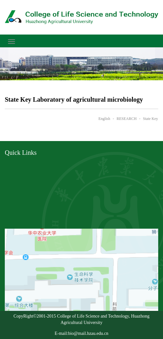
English (104, 118)
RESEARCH (127, 118)
